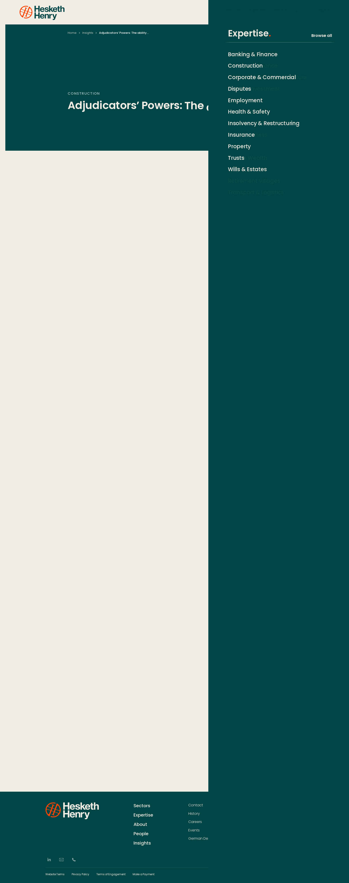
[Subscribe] (301, 814)
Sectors (233, 11)
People (280, 11)
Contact (195, 805)
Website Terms (55, 874)
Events (194, 830)
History (194, 814)
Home (72, 33)
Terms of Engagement (111, 874)
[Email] (61, 859)
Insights (322, 11)
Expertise (257, 11)
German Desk (199, 839)
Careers (195, 822)
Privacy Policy (80, 874)
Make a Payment (143, 874)
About (300, 11)
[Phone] (73, 859)
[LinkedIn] (49, 859)
